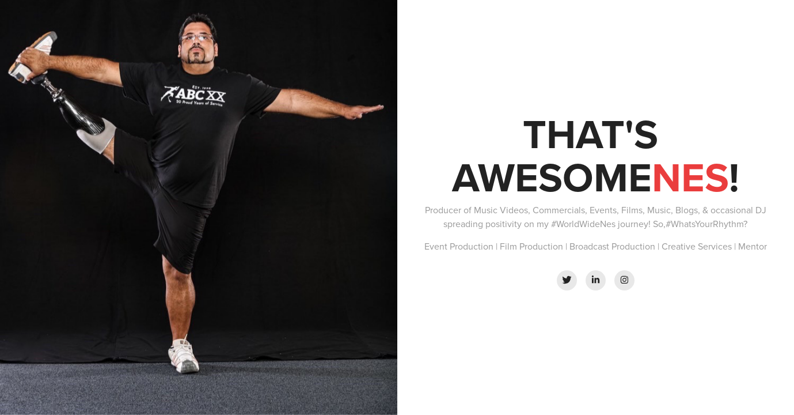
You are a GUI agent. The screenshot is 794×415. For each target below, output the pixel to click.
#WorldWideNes (583, 223)
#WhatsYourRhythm (704, 223)
